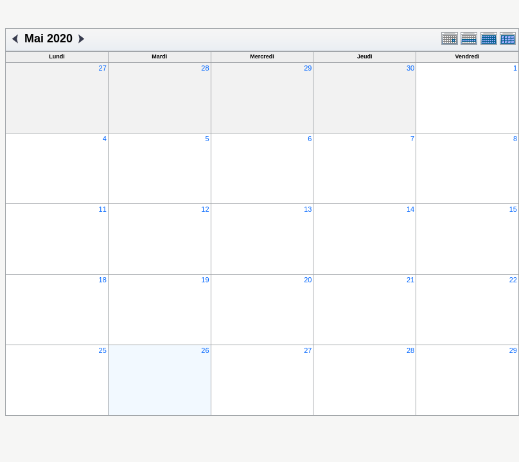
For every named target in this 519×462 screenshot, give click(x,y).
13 (308, 209)
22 (513, 280)
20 (308, 280)
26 (205, 350)
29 (308, 68)
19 (205, 280)
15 (513, 209)
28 (205, 68)
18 (103, 280)
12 (205, 209)
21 (410, 280)
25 (103, 350)
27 (103, 68)
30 (410, 68)
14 (410, 209)
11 (103, 209)
